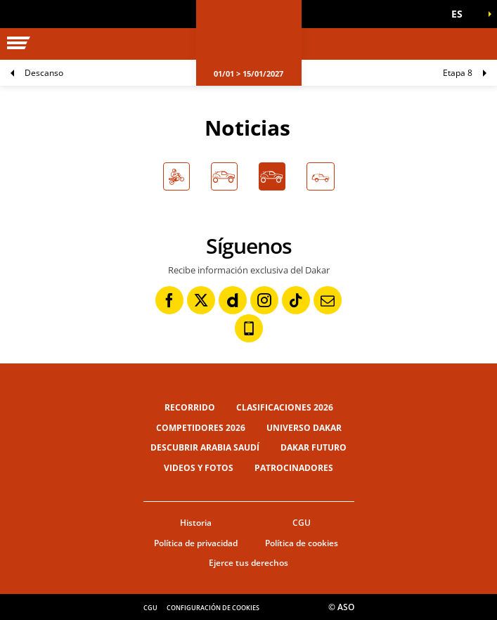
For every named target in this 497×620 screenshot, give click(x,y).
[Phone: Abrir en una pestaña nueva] (249, 328)
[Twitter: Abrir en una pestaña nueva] (201, 300)
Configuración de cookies (213, 607)
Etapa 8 (457, 73)
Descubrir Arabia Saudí (204, 447)
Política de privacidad (196, 543)
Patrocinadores (293, 468)
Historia (196, 523)
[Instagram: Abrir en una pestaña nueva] (264, 300)
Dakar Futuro (313, 447)
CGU (301, 523)
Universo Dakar (304, 428)
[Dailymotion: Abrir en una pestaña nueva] (233, 300)
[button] (462, 14)
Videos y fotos (198, 468)
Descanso (44, 73)
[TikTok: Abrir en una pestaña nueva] (296, 300)
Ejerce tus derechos (248, 563)
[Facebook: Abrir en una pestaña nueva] (169, 300)
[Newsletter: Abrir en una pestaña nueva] (328, 300)
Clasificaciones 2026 (284, 407)
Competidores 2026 (200, 428)
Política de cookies (301, 543)
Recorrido (189, 407)
